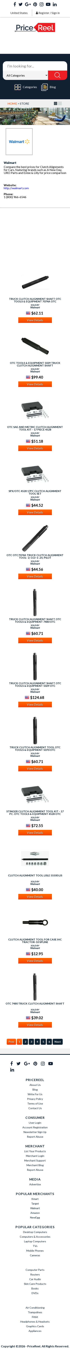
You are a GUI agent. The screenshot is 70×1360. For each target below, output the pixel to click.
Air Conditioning (35, 1307)
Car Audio (35, 1279)
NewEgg (35, 1217)
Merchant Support (35, 1160)
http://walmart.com (16, 188)
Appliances (35, 1330)
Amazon (35, 1212)
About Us (35, 1084)
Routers (35, 1274)
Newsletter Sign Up (35, 1132)
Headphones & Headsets (35, 1321)
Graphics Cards (35, 1326)
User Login (35, 1122)
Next (58, 1041)
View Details (35, 320)
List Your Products (35, 1151)
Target (35, 1203)
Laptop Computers (35, 1241)
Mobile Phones (35, 1250)
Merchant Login (35, 1155)
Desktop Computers (35, 1232)
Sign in (56, 13)
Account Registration (35, 1127)
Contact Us (35, 1108)
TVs (35, 1246)
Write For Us (35, 1094)
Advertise (35, 1184)
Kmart (35, 1198)
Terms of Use (35, 1103)
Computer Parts (35, 1269)
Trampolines (35, 1312)
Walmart (35, 1208)
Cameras (35, 1255)
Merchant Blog (35, 1165)
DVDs (35, 1293)
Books (35, 1288)
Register (43, 13)
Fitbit (35, 1316)
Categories (25, 87)
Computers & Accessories (35, 1236)
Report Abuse (35, 1136)
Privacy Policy (35, 1098)
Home (12, 103)
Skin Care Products (35, 1283)
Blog (48, 87)
